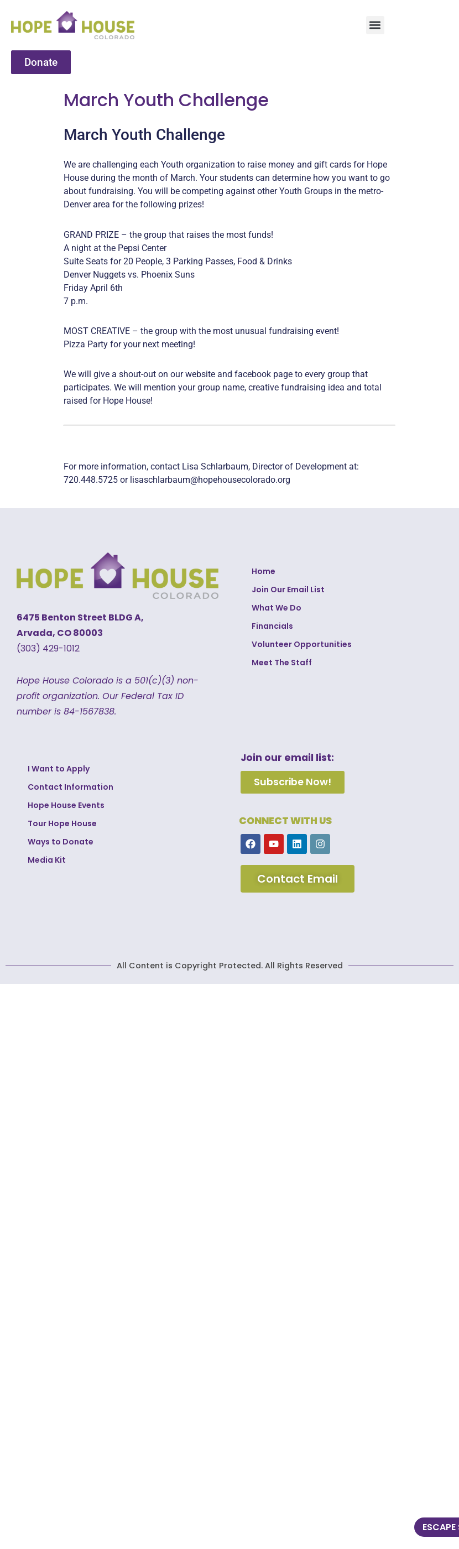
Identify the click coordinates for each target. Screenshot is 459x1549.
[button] (375, 25)
